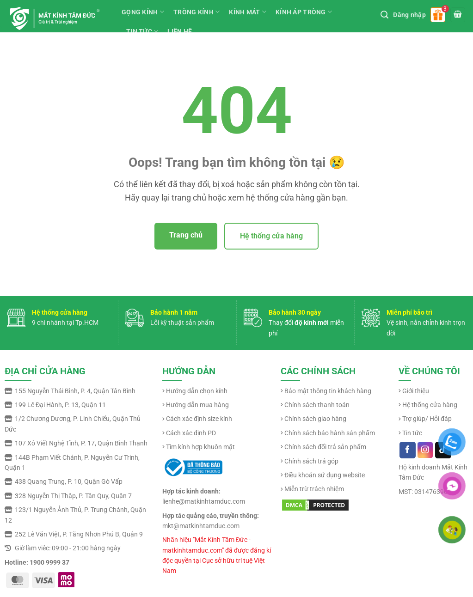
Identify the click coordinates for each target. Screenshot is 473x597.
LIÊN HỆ (179, 31)
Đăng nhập (409, 14)
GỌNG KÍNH (143, 11)
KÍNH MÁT (247, 11)
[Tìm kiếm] (384, 15)
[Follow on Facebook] (407, 450)
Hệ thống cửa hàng (271, 235)
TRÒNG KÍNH (196, 11)
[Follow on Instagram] (425, 450)
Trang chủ (186, 235)
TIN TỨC (142, 31)
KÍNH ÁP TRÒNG (304, 11)
